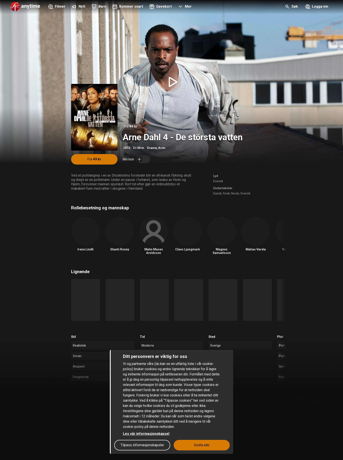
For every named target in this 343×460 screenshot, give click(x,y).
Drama (152, 148)
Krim (161, 148)
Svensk (218, 181)
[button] (184, 7)
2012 (126, 148)
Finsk (226, 193)
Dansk (217, 193)
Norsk (235, 193)
